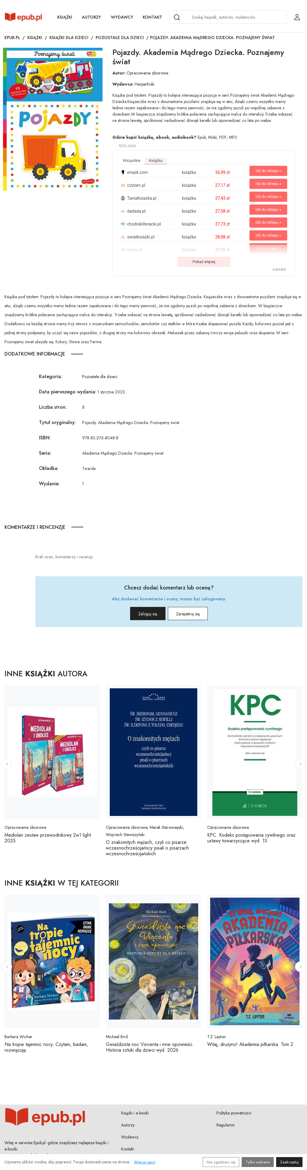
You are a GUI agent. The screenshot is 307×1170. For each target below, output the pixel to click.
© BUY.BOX (279, 269)
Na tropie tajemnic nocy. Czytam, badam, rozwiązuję (46, 1047)
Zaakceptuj (289, 1162)
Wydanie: (49, 483)
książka (155, 160)
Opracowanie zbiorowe (147, 73)
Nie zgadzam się (221, 1162)
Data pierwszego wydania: (67, 392)
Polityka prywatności (234, 1113)
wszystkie (131, 160)
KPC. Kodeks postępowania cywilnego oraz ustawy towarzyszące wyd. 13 (251, 838)
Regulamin (225, 1125)
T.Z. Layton (216, 1037)
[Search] (177, 17)
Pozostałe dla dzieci (120, 38)
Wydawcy (122, 17)
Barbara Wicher (18, 1037)
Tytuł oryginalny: (57, 422)
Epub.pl (12, 38)
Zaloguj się (140, 614)
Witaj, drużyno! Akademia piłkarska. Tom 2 (250, 1044)
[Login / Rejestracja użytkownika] (297, 17)
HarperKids (144, 84)
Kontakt (152, 17)
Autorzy (91, 17)
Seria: (45, 453)
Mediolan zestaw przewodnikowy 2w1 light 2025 (47, 838)
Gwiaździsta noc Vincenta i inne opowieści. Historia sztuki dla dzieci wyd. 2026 (150, 1047)
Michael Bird (117, 1037)
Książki (64, 17)
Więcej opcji (144, 1162)
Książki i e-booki (135, 1113)
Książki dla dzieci (68, 38)
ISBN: (45, 438)
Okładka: (48, 468)
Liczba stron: (53, 407)
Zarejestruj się (195, 614)
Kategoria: (50, 376)
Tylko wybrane (258, 1162)
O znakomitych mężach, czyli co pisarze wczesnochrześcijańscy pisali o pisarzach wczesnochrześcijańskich (147, 848)
